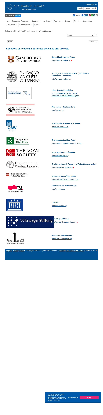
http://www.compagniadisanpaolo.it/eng (67, 143)
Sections (35, 21)
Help (36, 25)
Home (8, 21)
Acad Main (25, 31)
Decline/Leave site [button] (73, 397)
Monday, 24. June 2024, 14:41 (71, 250)
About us (24, 21)
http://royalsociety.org (60, 156)
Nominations (87, 21)
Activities (57, 21)
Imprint (9, 250)
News (76, 21)
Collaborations (24, 25)
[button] (93, 35)
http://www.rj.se (58, 110)
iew (10, 42)
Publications (10, 25)
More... (92, 42)
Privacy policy (19, 250)
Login (80, 8)
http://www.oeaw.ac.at (60, 127)
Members (46, 21)
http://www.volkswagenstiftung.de (64, 222)
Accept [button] (89, 397)
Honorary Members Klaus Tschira (64, 93)
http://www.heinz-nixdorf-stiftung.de (65, 179)
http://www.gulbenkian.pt (61, 79)
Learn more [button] (56, 400)
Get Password (90, 8)
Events (67, 21)
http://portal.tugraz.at (60, 189)
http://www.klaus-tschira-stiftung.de (65, 96)
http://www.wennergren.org (62, 239)
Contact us (16, 21)
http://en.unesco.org (59, 206)
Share (76, 15)
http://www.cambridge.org (61, 60)
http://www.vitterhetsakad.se (62, 167)
